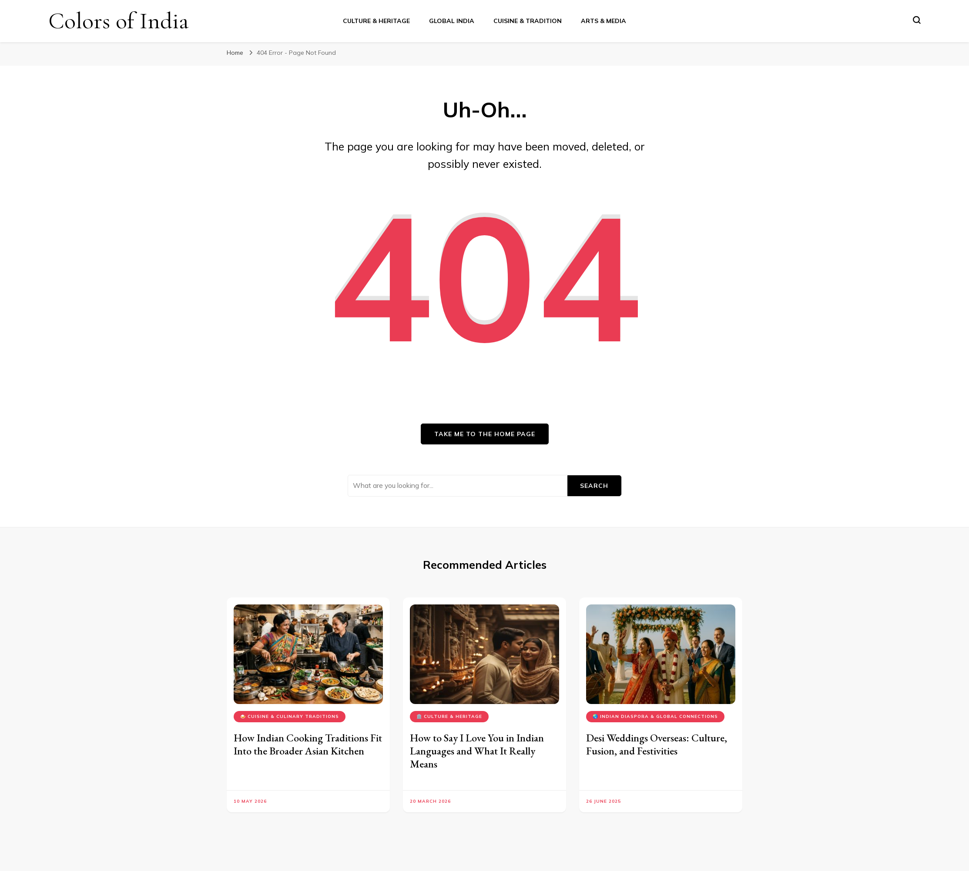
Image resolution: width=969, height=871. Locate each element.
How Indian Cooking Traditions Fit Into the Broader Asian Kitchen (308, 744)
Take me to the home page (484, 434)
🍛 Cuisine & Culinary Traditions (289, 716)
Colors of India (118, 21)
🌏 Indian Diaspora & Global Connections (655, 716)
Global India (451, 21)
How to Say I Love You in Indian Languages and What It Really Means (477, 751)
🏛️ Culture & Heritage (449, 716)
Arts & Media (603, 21)
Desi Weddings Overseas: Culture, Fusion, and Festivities (656, 744)
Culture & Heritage (376, 21)
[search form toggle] (917, 20)
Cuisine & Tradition (527, 21)
